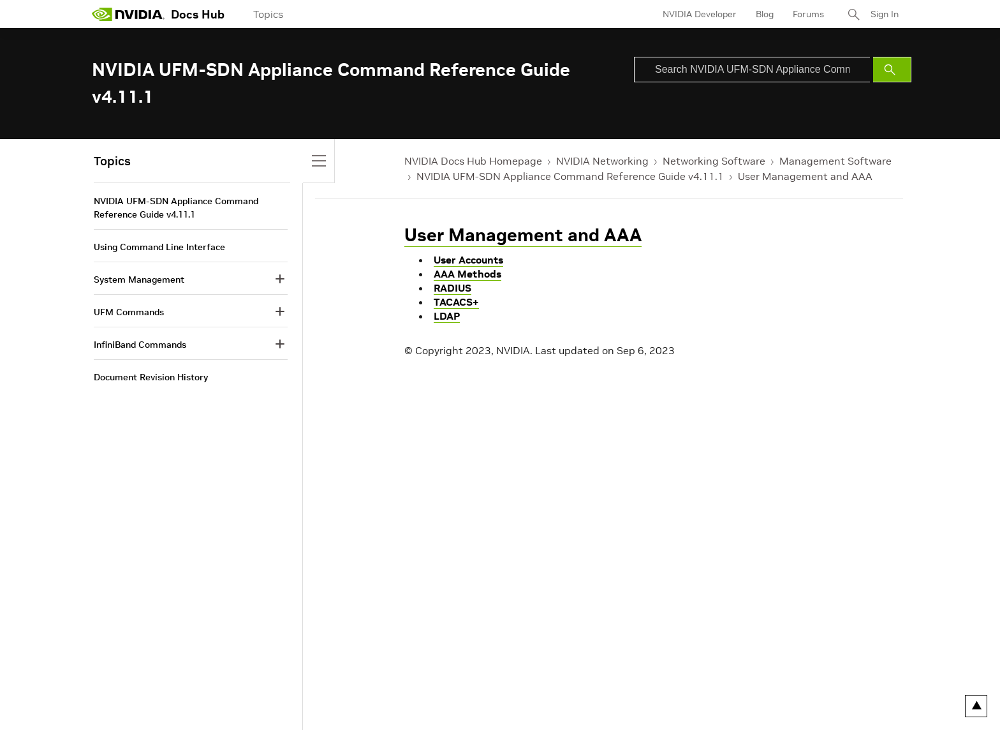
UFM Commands (129, 312)
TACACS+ (456, 301)
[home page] (128, 14)
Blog (765, 14)
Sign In (885, 14)
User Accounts (468, 259)
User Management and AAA (805, 176)
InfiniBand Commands (140, 344)
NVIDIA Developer (700, 14)
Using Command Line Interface (159, 247)
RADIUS (452, 287)
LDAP (447, 315)
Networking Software (714, 160)
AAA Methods (467, 273)
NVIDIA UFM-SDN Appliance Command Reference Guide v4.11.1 (570, 176)
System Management (139, 279)
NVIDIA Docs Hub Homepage (473, 160)
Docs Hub (197, 14)
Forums (808, 14)
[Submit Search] (892, 69)
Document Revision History (151, 377)
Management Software (835, 160)
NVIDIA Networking (602, 160)
